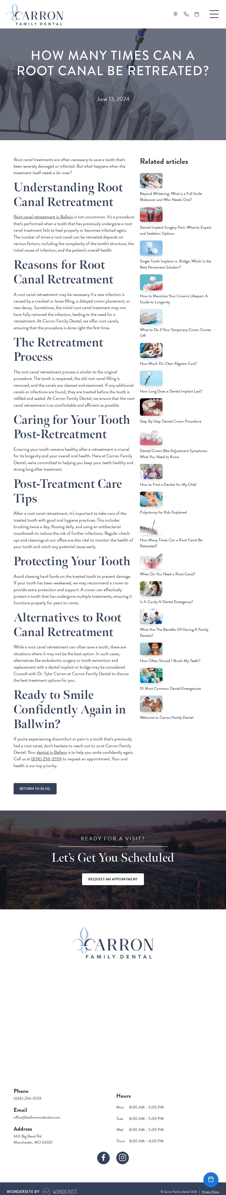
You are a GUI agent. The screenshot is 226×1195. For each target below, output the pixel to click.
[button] (214, 14)
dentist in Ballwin (52, 752)
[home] (35, 14)
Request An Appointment (112, 879)
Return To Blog (35, 788)
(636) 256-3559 (46, 758)
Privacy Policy (210, 1191)
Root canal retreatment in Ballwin (43, 216)
